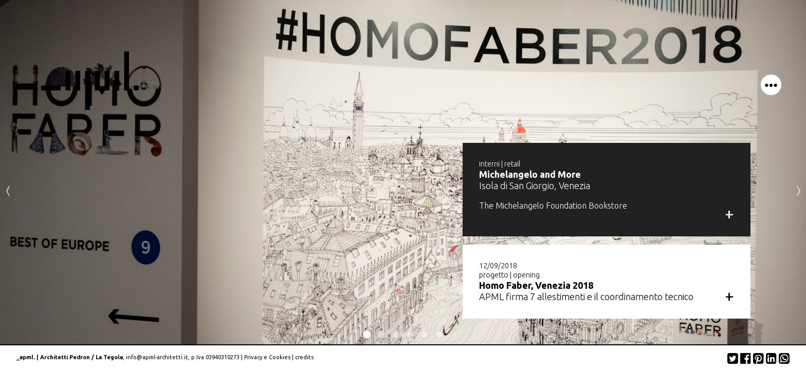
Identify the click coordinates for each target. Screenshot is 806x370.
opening (526, 275)
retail (512, 164)
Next (798, 190)
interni (489, 164)
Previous (7, 190)
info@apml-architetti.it (157, 357)
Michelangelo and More (530, 174)
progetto (493, 275)
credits (304, 357)
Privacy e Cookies (267, 357)
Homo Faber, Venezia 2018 (536, 285)
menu (771, 85)
